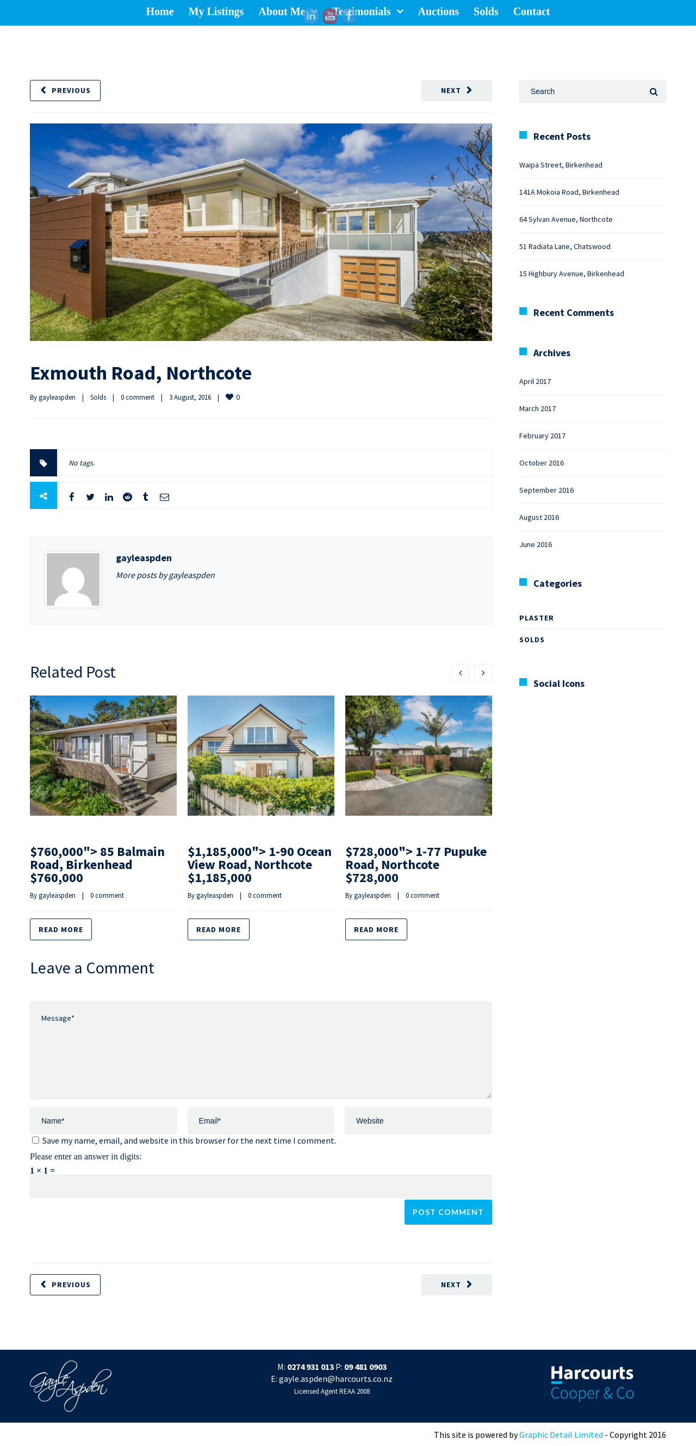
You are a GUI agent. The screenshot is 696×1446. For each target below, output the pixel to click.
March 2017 (537, 408)
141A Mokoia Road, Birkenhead (569, 192)
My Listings (216, 11)
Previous (71, 90)
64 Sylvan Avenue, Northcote (566, 219)
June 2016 (535, 544)
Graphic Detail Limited (561, 1434)
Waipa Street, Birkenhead (560, 165)
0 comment (137, 397)
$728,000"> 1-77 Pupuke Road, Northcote (416, 864)
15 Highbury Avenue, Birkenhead (571, 273)
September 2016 (546, 490)
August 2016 (539, 517)
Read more (61, 929)
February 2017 (542, 435)
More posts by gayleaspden (165, 574)
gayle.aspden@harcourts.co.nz (336, 1378)
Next (451, 90)
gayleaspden (57, 397)
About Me (281, 11)
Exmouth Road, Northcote (141, 373)
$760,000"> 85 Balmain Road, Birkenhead (97, 864)
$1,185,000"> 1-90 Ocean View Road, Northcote (260, 864)
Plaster (536, 618)
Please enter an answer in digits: (86, 1156)
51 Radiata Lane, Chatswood (565, 246)
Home (160, 11)
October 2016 (541, 463)
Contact (531, 11)
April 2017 (535, 381)
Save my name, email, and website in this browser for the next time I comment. (189, 1140)
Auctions (438, 11)
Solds (486, 11)
